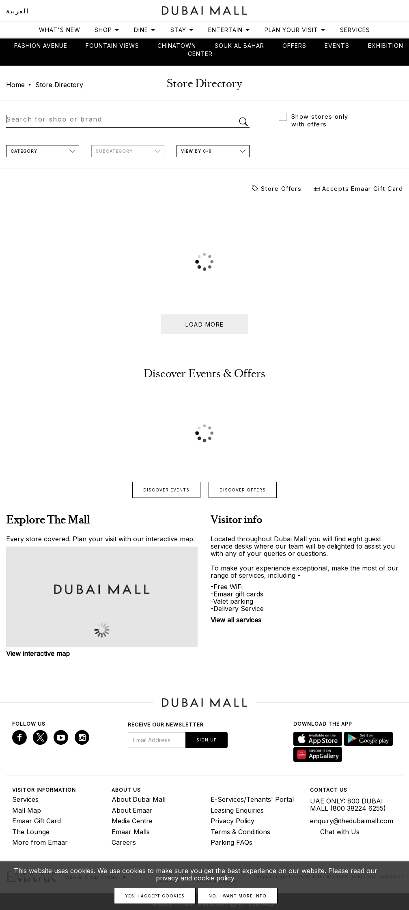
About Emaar (132, 810)
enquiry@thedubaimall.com (351, 821)
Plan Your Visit (295, 29)
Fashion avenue (40, 45)
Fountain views (112, 45)
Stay (182, 29)
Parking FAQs (231, 842)
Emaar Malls (131, 832)
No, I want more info (238, 895)
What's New (59, 29)
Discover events (166, 489)
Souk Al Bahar (239, 45)
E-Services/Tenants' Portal (252, 799)
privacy (167, 878)
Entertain (229, 29)
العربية (17, 11)
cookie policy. (215, 878)
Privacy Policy (232, 821)
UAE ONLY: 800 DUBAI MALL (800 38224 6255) (348, 804)
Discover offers (243, 489)
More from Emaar (40, 842)
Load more (204, 324)
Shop (107, 29)
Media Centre (132, 821)
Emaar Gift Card (36, 821)
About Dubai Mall (139, 799)
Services (355, 29)
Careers (124, 842)
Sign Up (206, 739)
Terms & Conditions (240, 832)
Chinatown (176, 45)
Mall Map (26, 810)
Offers (294, 45)
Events (337, 45)
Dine (145, 29)
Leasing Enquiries (237, 810)
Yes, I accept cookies (155, 895)
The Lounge (31, 832)
